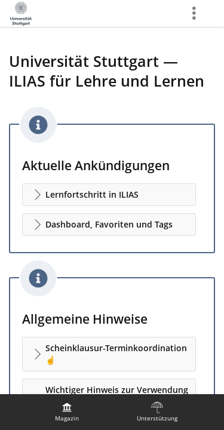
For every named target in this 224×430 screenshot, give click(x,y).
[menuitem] (67, 412)
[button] (109, 194)
